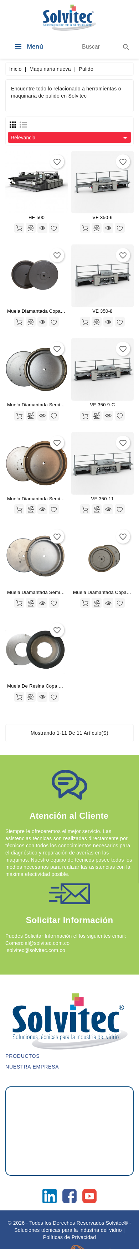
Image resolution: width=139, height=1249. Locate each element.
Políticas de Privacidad (69, 1237)
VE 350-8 (102, 311)
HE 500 (37, 217)
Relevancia (70, 138)
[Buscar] (90, 47)
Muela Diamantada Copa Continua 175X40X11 (57, 311)
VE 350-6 (102, 217)
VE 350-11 (102, 498)
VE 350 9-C (102, 404)
